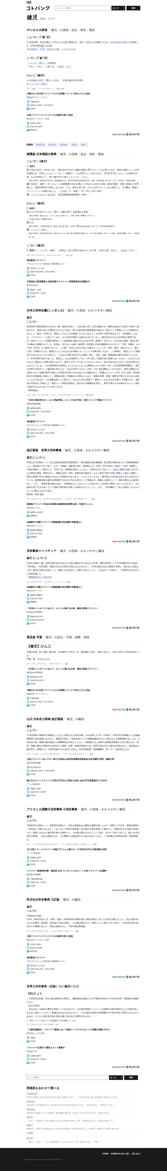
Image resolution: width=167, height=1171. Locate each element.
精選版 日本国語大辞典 (41, 154)
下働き (101, 250)
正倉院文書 (40, 145)
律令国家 (54, 462)
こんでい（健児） (37, 63)
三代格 (63, 191)
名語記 (124, 250)
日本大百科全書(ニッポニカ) (45, 310)
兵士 (106, 42)
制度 (108, 337)
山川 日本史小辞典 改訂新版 (45, 719)
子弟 (123, 42)
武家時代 (33, 49)
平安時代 (33, 184)
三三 (68, 66)
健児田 (74, 145)
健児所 (111, 380)
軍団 (42, 42)
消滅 (50, 46)
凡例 (62, 88)
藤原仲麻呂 (109, 362)
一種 (52, 170)
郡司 (119, 42)
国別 (115, 469)
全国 (65, 80)
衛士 (39, 577)
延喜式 (103, 570)
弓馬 (79, 326)
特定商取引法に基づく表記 (120, 1153)
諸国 (65, 42)
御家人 (84, 145)
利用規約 (106, 1153)
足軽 (49, 49)
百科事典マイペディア (41, 550)
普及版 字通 (34, 637)
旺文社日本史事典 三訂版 (43, 899)
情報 (58, 88)
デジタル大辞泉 (37, 30)
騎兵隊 (119, 477)
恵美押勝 (130, 362)
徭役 (43, 836)
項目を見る (44, 659)
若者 (56, 80)
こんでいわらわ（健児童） (43, 194)
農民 (79, 383)
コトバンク (38, 8)
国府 (81, 42)
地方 (113, 42)
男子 (42, 80)
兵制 (38, 170)
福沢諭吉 (63, 145)
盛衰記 (61, 66)
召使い (114, 250)
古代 (33, 462)
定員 (66, 570)
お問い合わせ (135, 1153)
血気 (31, 80)
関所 (88, 42)
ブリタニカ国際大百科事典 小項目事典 (52, 809)
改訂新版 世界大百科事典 (44, 450)
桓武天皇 (52, 145)
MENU (29, 2)
